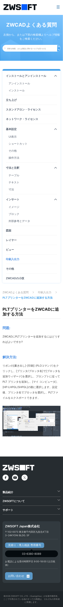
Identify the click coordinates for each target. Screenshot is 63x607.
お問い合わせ (19, 576)
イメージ (14, 207)
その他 (13, 150)
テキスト (14, 182)
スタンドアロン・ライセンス (23, 109)
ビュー (10, 249)
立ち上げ (11, 100)
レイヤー (11, 240)
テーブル (14, 175)
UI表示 (13, 136)
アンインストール (19, 83)
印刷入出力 (12, 259)
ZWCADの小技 (15, 278)
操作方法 (14, 157)
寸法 (11, 189)
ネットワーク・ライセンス (22, 119)
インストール (17, 90)
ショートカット (18, 143)
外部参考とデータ (19, 221)
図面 (8, 230)
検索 (59, 48)
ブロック (14, 214)
